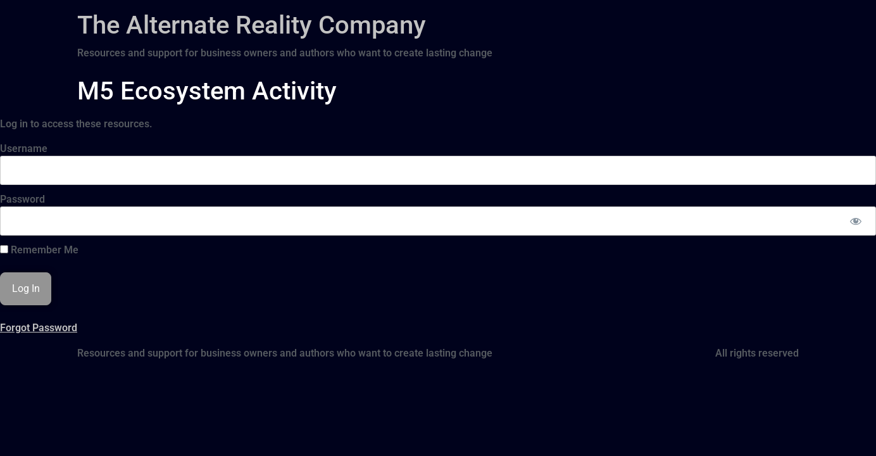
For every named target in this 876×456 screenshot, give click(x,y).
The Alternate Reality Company (251, 25)
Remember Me (39, 250)
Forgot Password (38, 328)
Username (23, 148)
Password (22, 199)
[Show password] (855, 221)
